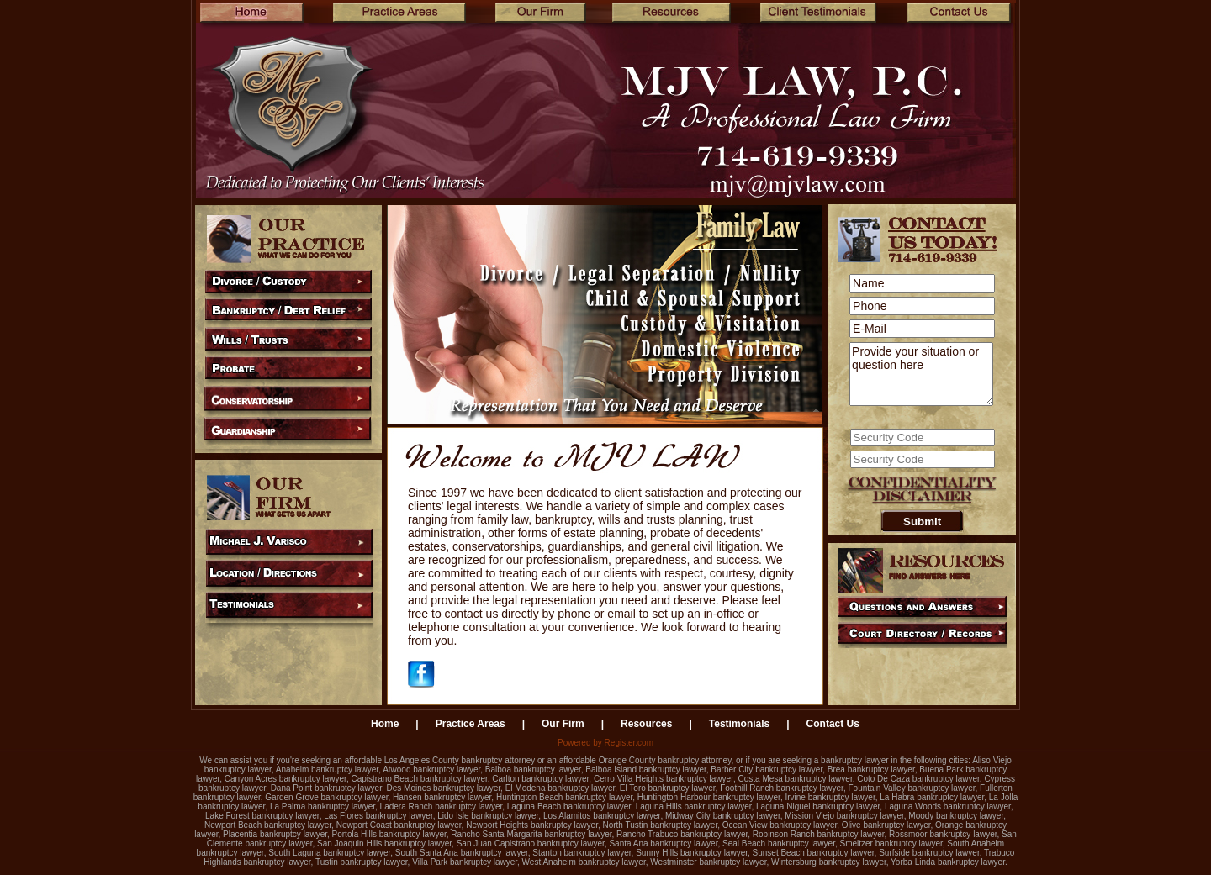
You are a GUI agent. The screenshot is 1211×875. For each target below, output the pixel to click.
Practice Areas (470, 724)
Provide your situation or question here (921, 374)
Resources (646, 724)
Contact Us (832, 724)
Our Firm (563, 724)
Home (385, 724)
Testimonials (739, 724)
